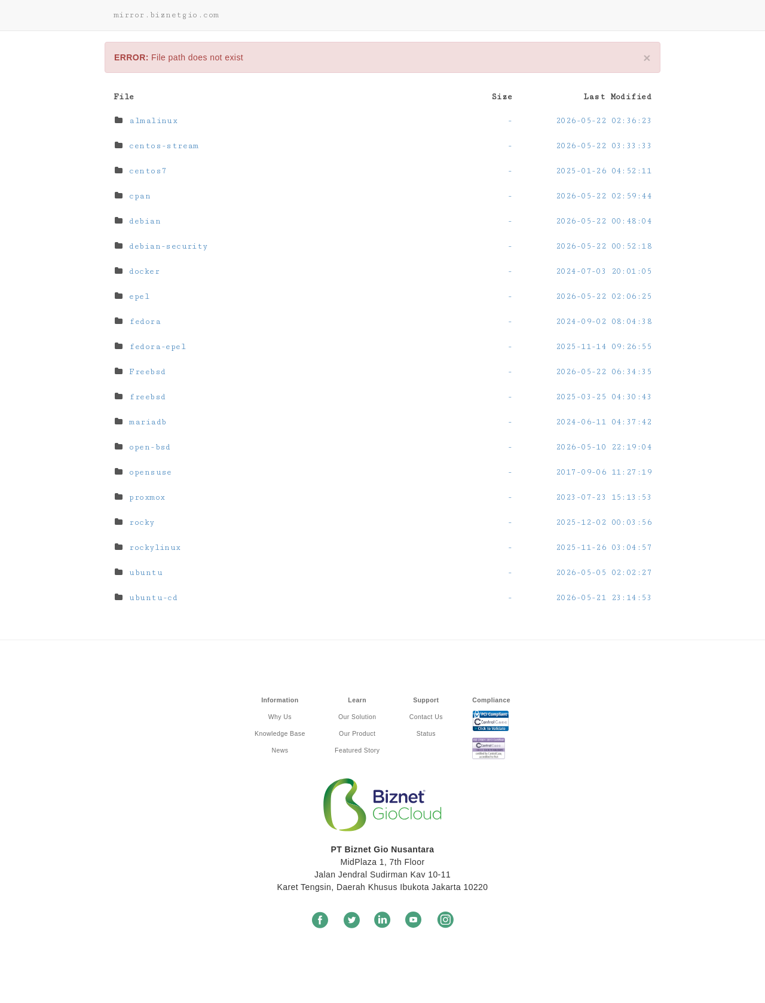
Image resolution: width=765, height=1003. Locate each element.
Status (426, 733)
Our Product (357, 733)
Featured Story (357, 750)
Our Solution (357, 716)
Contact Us (426, 716)
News (279, 750)
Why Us (280, 716)
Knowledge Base (280, 733)
